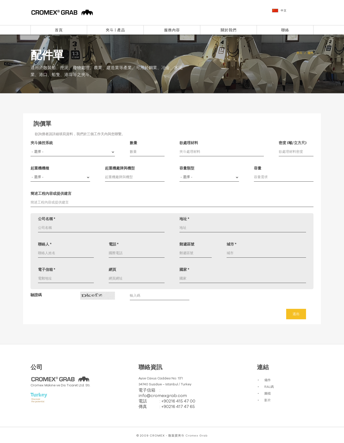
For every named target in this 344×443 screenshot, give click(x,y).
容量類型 (186, 168)
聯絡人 (45, 244)
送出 (296, 314)
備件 (267, 380)
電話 (114, 244)
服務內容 (172, 30)
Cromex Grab (196, 435)
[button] (293, 13)
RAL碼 (269, 387)
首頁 (59, 30)
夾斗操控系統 (42, 143)
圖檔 (267, 393)
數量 (133, 143)
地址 (184, 219)
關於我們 (229, 30)
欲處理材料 (188, 143)
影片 (267, 400)
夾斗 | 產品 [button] (115, 30)
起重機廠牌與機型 (120, 168)
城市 (232, 244)
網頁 (112, 270)
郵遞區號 (186, 244)
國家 (184, 270)
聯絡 (285, 30)
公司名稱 (46, 219)
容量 (257, 168)
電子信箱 (46, 270)
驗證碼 (36, 295)
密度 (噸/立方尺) (293, 143)
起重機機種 (40, 168)
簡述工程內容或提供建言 (51, 194)
